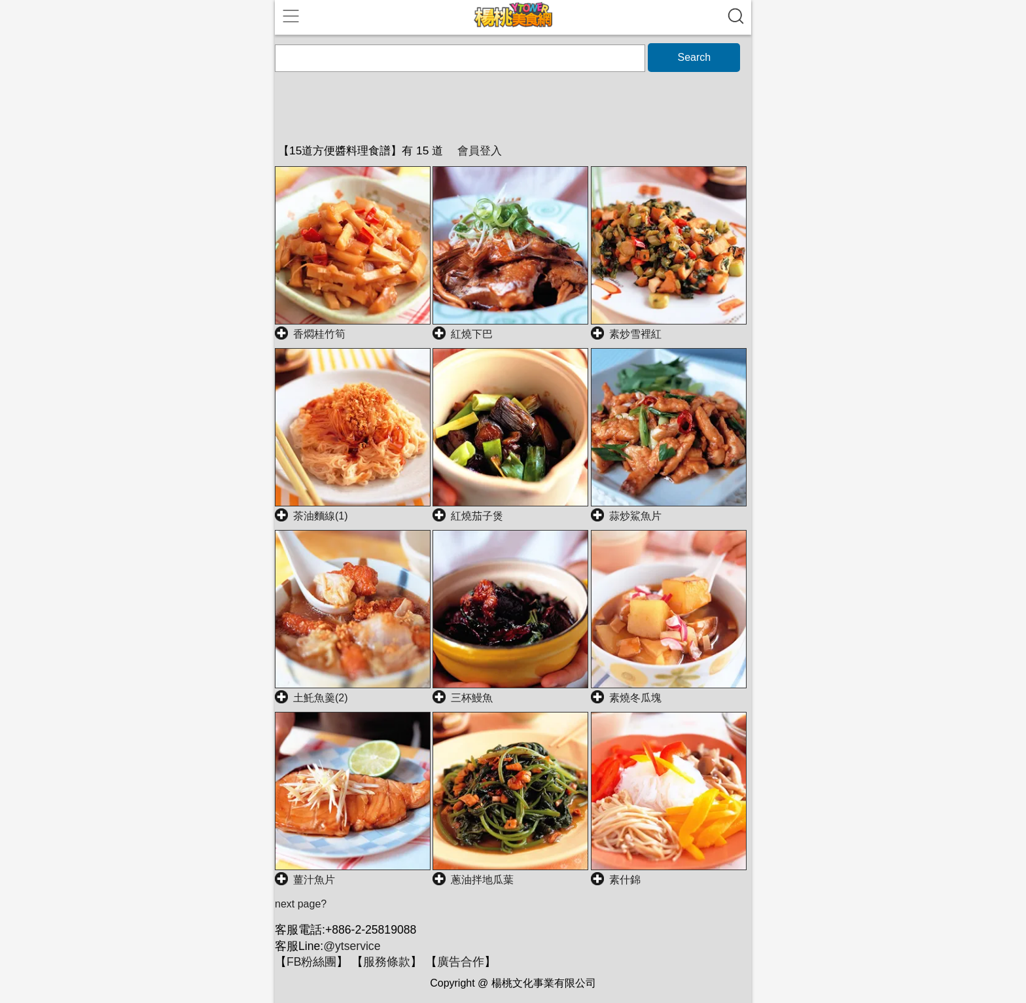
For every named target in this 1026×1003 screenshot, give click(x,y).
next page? (301, 903)
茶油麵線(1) (320, 515)
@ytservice (351, 946)
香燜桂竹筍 (319, 334)
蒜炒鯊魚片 (635, 515)
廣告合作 (460, 961)
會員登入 (479, 150)
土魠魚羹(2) (320, 697)
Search (694, 57)
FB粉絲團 (311, 961)
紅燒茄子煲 (477, 515)
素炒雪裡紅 (635, 334)
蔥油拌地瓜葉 (482, 879)
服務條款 (386, 961)
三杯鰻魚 (472, 697)
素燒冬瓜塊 (635, 697)
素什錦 (625, 879)
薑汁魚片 (314, 879)
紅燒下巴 (472, 334)
